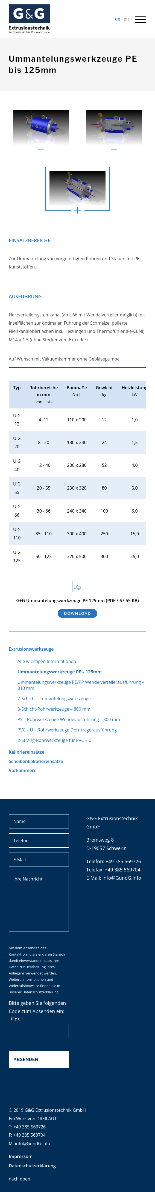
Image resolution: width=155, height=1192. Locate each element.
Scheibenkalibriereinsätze (36, 761)
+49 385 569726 (29, 1127)
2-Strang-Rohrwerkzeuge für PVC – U (54, 740)
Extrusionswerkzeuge (31, 649)
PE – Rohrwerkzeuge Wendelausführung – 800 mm (68, 719)
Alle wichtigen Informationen (46, 661)
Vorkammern (23, 770)
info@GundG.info (122, 877)
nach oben (19, 1179)
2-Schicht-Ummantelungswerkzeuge (54, 699)
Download (77, 613)
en (126, 19)
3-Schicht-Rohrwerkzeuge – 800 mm (53, 709)
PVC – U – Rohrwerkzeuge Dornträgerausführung (67, 730)
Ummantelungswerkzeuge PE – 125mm (59, 672)
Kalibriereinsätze (26, 752)
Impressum (21, 1156)
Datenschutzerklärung (40, 992)
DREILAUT (46, 1119)
